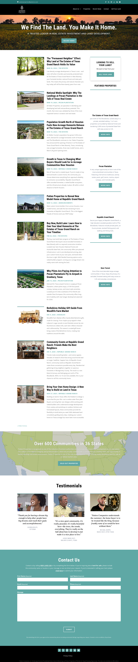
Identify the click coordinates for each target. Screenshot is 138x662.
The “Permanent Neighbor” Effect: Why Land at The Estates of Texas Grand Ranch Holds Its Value (64, 57)
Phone (75, 580)
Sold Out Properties (69, 460)
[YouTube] (119, 2)
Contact (106, 9)
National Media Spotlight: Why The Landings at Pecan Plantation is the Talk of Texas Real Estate (64, 92)
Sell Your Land (116, 9)
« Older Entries (22, 422)
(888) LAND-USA (46, 562)
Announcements (66, 199)
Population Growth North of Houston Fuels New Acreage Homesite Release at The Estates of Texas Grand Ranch (65, 121)
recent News (69, 37)
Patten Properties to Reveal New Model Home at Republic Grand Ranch (65, 194)
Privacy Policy (67, 652)
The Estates (63, 65)
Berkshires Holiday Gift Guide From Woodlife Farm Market (64, 306)
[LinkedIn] (117, 2)
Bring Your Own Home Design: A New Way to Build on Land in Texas (65, 385)
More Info (105, 131)
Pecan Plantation (66, 99)
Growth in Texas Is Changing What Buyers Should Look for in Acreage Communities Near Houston (64, 158)
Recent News (97, 9)
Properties (86, 9)
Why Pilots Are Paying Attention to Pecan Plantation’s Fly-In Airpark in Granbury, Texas (64, 270)
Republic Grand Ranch (68, 165)
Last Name (77, 572)
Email (22, 580)
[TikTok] (114, 2)
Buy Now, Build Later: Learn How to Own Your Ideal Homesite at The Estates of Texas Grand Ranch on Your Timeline (64, 224)
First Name (24, 572)
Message (20, 588)
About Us (76, 9)
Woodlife (61, 311)
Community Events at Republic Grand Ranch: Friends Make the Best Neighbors (65, 341)
